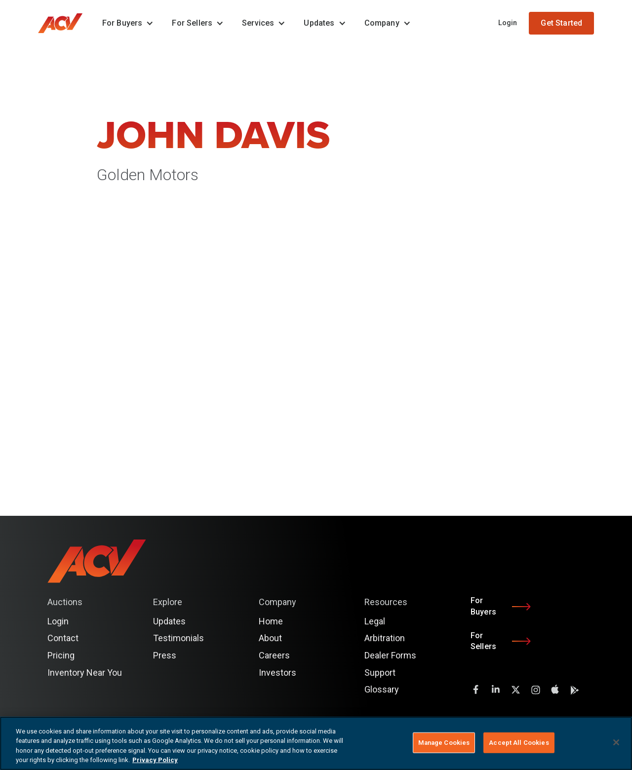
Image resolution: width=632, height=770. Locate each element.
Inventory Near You (84, 672)
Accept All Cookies (519, 742)
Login (507, 23)
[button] (125, 23)
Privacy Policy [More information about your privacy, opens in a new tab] (155, 760)
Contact (63, 638)
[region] (316, 743)
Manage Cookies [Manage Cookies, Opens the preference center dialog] (444, 742)
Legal (374, 621)
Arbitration (384, 638)
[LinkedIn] (496, 689)
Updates (169, 621)
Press (164, 655)
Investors (277, 672)
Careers (274, 655)
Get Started (561, 23)
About (270, 638)
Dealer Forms (390, 655)
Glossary (381, 689)
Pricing (61, 655)
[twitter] (515, 689)
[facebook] (476, 689)
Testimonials (178, 638)
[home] (65, 23)
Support (379, 672)
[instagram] (535, 689)
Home (271, 621)
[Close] (616, 742)
